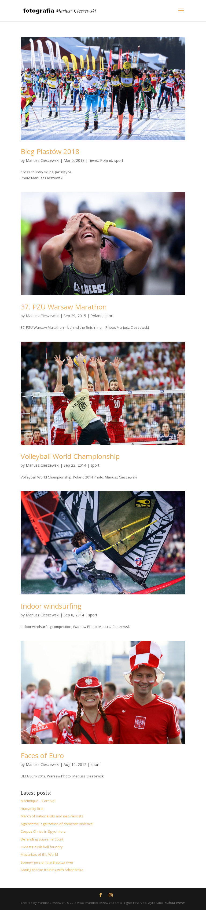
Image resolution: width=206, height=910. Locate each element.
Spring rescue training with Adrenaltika (52, 869)
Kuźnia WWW (174, 903)
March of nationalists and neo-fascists (52, 816)
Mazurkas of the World (39, 854)
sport (118, 160)
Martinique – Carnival (38, 800)
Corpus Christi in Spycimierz (43, 831)
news (93, 160)
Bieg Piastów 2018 (50, 151)
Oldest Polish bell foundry (42, 847)
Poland (106, 160)
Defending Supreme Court (42, 839)
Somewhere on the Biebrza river (47, 862)
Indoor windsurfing (51, 606)
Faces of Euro (42, 755)
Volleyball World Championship (70, 456)
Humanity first (32, 808)
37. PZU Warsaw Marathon (64, 307)
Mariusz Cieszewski (42, 160)
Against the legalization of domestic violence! (57, 823)
